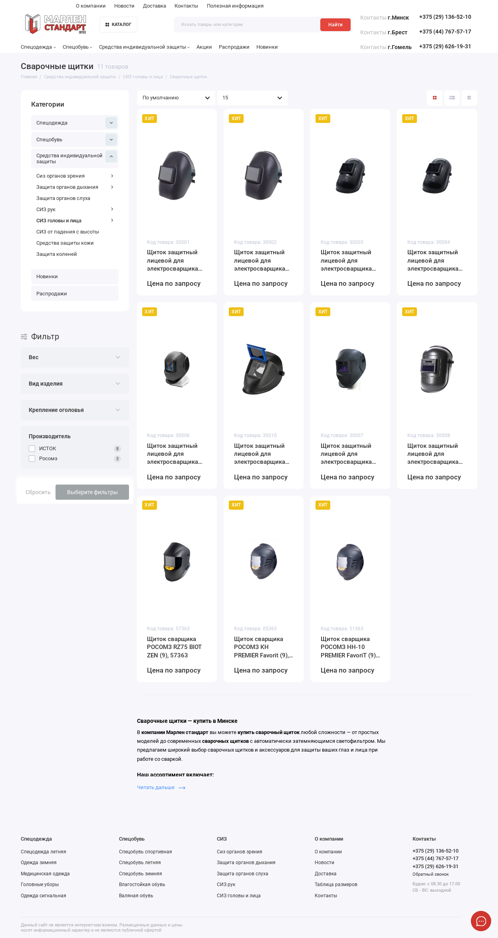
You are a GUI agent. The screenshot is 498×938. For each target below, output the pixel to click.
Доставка (154, 6)
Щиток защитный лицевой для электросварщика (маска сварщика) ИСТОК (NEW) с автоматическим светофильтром (346, 454)
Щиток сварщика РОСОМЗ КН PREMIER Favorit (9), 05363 (261, 647)
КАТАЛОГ (118, 24)
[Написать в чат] (481, 921)
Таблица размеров (336, 884)
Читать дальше (161, 787)
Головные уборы (40, 884)
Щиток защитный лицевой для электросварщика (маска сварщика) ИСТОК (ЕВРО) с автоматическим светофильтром (432, 454)
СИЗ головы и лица (75, 221)
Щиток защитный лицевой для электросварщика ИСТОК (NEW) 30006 (176, 454)
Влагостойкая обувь (142, 884)
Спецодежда (38, 47)
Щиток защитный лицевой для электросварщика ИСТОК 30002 (259, 261)
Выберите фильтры (92, 492)
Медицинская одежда (45, 874)
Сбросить (38, 492)
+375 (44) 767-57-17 (445, 31)
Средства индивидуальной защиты (144, 47)
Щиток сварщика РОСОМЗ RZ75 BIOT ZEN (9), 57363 (174, 647)
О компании (91, 6)
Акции (204, 47)
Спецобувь (77, 47)
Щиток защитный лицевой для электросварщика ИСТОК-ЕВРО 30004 (435, 261)
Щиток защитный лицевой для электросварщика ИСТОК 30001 (172, 261)
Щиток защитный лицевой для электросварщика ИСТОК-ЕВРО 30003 (349, 261)
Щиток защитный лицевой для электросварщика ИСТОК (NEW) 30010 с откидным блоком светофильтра (263, 454)
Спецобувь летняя (140, 862)
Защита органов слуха (63, 198)
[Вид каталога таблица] (469, 98)
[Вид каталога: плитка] (434, 98)
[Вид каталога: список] (452, 98)
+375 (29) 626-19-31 (445, 46)
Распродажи (234, 47)
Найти (335, 25)
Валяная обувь (136, 895)
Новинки (267, 47)
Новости (124, 6)
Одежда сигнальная (43, 895)
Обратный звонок (431, 874)
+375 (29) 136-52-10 (445, 17)
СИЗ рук (75, 209)
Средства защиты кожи (65, 243)
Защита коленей (56, 254)
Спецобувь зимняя (140, 874)
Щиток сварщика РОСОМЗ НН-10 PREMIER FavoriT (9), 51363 (349, 647)
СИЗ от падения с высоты (67, 232)
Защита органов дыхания (75, 187)
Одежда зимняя (39, 862)
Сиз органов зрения (75, 176)
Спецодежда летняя (43, 852)
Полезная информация (235, 6)
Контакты (186, 6)
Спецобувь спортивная (145, 852)
